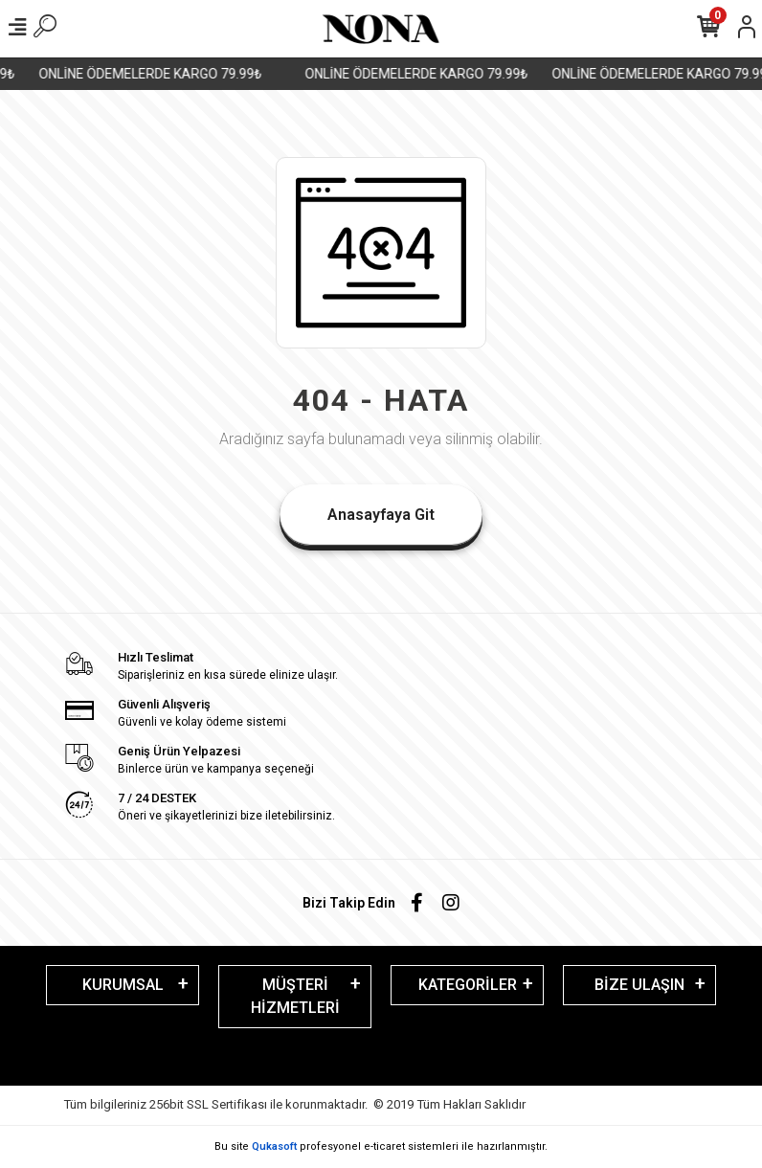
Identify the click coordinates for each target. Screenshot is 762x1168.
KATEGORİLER (467, 985)
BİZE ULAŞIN (639, 985)
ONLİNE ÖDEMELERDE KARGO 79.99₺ (157, 73)
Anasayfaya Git (381, 514)
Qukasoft (274, 1146)
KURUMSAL (123, 985)
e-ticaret (384, 1146)
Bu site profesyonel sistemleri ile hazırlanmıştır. (381, 1146)
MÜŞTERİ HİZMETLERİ (295, 996)
